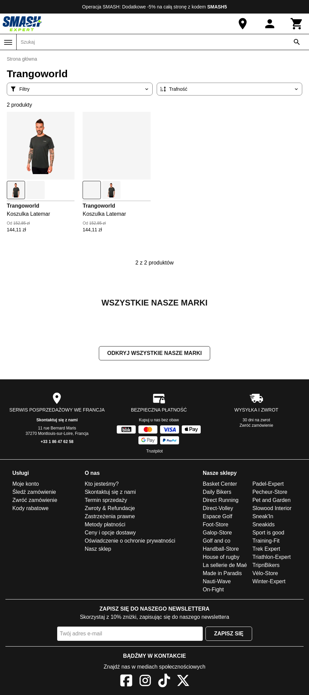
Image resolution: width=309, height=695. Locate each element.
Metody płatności (105, 524)
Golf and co (216, 541)
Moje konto (26, 484)
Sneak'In (262, 516)
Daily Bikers (217, 492)
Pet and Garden (271, 500)
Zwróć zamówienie (256, 425)
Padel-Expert (268, 484)
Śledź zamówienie (34, 492)
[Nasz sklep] (242, 23)
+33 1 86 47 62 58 (57, 441)
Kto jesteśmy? (101, 484)
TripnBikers (266, 565)
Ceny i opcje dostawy (110, 532)
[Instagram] (145, 682)
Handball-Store (221, 549)
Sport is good (268, 532)
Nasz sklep (98, 549)
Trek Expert (266, 549)
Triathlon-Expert (271, 557)
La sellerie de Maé (225, 565)
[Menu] (8, 42)
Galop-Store (217, 532)
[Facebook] (126, 682)
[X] (183, 682)
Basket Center (220, 484)
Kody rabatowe (31, 508)
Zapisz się (228, 633)
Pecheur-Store (269, 492)
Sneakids (263, 524)
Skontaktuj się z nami (57, 420)
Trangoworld (23, 206)
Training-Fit (266, 541)
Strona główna (22, 59)
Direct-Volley (218, 508)
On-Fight (213, 589)
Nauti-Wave (217, 581)
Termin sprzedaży (106, 500)
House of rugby (221, 557)
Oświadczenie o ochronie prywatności (130, 541)
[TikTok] (164, 682)
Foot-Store (215, 524)
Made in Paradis (222, 573)
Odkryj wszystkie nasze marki (154, 353)
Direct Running (221, 500)
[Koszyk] (297, 23)
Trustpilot (154, 451)
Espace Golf (217, 516)
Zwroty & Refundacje (110, 508)
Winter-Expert (269, 581)
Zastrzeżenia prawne (110, 516)
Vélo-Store (265, 573)
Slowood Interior (272, 508)
